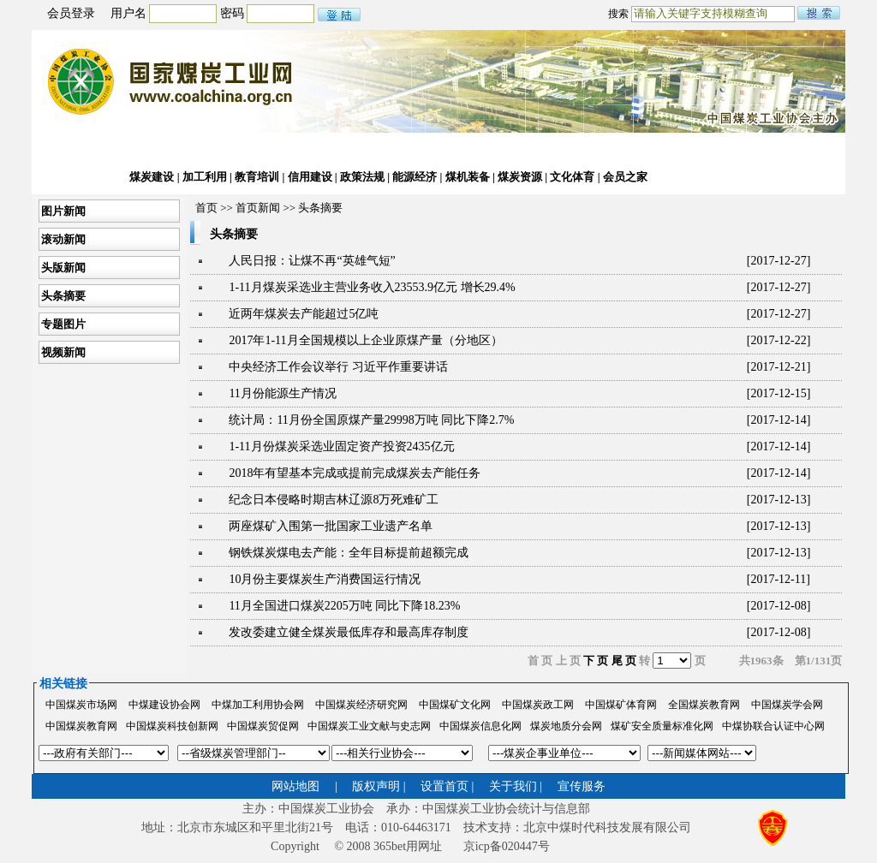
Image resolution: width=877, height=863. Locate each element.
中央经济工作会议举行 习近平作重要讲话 (338, 366)
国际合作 (518, 148)
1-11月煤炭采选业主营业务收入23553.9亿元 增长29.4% (372, 287)
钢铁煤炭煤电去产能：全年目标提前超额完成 (348, 552)
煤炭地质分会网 (566, 726)
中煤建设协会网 (164, 705)
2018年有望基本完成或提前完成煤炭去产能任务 (354, 473)
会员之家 (623, 176)
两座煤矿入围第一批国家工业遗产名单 (331, 526)
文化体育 (572, 176)
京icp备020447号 (506, 846)
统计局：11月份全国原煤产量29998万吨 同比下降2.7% (371, 420)
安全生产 (572, 148)
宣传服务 (582, 786)
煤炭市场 (310, 148)
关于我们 (513, 786)
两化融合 (468, 148)
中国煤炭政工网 (538, 705)
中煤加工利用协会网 (258, 705)
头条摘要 (62, 295)
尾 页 (624, 660)
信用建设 (310, 176)
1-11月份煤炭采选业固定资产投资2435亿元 (341, 446)
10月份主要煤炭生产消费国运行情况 (325, 579)
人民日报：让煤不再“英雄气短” (312, 260)
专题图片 (62, 324)
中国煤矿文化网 (455, 705)
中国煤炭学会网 (787, 705)
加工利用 (205, 176)
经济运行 (255, 148)
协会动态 (151, 148)
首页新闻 (258, 207)
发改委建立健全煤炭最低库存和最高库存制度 (348, 632)
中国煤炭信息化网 (480, 726)
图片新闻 (62, 211)
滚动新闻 (62, 239)
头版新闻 (62, 267)
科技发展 (415, 148)
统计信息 (362, 148)
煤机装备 (468, 176)
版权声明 (376, 786)
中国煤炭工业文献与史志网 (369, 726)
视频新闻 (62, 352)
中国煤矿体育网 (621, 705)
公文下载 (623, 148)
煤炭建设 (151, 176)
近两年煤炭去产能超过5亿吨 (304, 313)
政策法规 (362, 176)
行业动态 (205, 148)
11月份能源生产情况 (282, 393)
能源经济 (415, 176)
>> (289, 207)
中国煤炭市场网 (81, 705)
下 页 (595, 660)
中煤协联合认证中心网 (773, 726)
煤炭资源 (518, 176)
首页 (52, 148)
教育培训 (255, 176)
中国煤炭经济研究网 (361, 705)
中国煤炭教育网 (81, 726)
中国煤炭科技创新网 (172, 726)
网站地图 (295, 786)
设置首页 (444, 786)
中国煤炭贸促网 (263, 726)
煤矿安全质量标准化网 (662, 726)
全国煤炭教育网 (704, 705)
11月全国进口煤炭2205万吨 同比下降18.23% (344, 605)
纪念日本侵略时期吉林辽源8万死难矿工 (333, 499)
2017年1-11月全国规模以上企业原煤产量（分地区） (365, 340)
